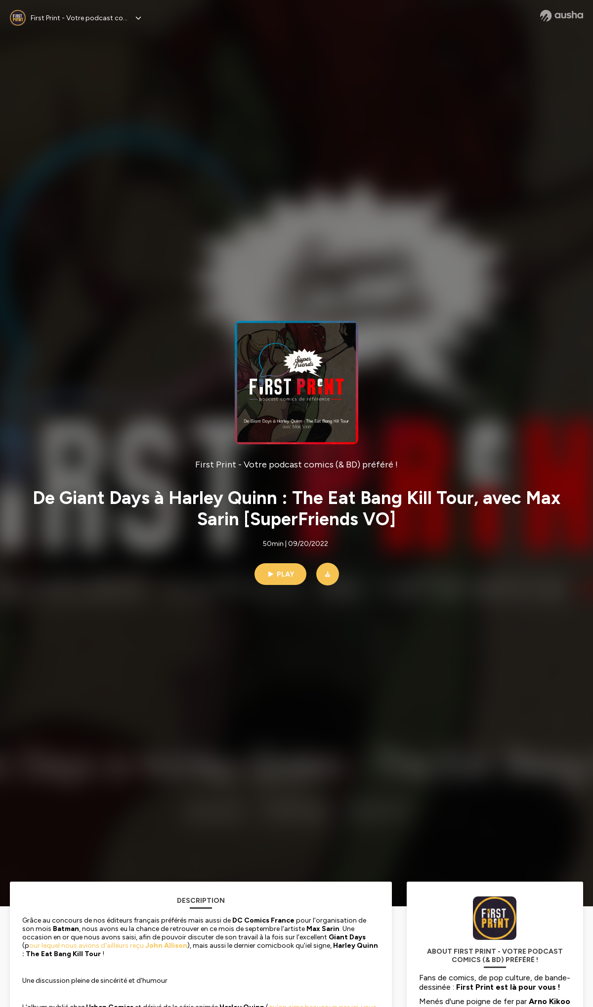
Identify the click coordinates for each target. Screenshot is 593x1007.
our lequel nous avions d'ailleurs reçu (108, 945)
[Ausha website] (561, 16)
